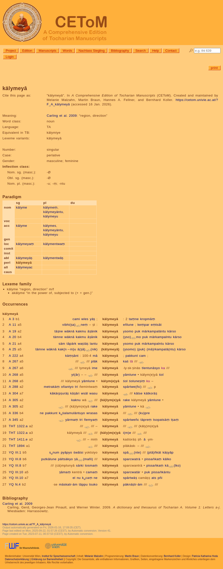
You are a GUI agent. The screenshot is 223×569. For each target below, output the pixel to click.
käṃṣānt (71, 356)
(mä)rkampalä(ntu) (161, 349)
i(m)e (127, 433)
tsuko (93, 484)
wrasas (91, 413)
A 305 (13, 400)
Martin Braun (132, 556)
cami (76, 319)
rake (126, 400)
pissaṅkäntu (160, 472)
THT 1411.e (18, 439)
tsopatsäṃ (161, 420)
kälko (167, 459)
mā (95, 356)
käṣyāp (168, 452)
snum (54, 452)
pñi (160, 478)
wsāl (84, 393)
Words (67, 50)
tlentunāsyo (151, 368)
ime (95, 368)
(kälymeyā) (110, 349)
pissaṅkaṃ (153, 459)
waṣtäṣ (83, 343)
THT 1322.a (18, 426)
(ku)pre (144, 413)
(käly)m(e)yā (148, 426)
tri (76, 387)
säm (62, 343)
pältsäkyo (65, 459)
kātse (138, 393)
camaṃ (92, 472)
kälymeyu (50, 216)
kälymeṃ (50, 207)
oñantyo (67, 387)
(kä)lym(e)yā (110, 400)
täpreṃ (145, 420)
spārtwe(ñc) (132, 387)
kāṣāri (75, 393)
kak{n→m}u (67, 349)
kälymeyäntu (53, 212)
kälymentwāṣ (53, 258)
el (74, 478)
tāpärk (71, 343)
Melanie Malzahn (94, 556)
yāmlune (129, 374)
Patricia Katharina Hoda (205, 556)
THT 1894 (17, 446)
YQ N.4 (15, 484)
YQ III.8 (15, 459)
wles (85, 319)
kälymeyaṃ (25, 244)
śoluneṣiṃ (137, 381)
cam (142, 356)
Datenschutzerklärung (17, 559)
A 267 (13, 361)
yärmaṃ (71, 420)
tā (131, 361)
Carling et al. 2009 (62, 115)
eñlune (128, 324)
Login (10, 57)
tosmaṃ (91, 465)
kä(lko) (173, 465)
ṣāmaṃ (65, 472)
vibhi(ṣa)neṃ (75, 324)
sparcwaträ (131, 459)
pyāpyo (66, 452)
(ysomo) (129, 349)
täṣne (58, 331)
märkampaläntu (154, 331)
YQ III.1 (15, 452)
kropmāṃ (147, 319)
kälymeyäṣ (24, 258)
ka (163, 368)
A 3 (11, 319)
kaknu (76, 400)
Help (155, 50)
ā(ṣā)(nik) (87, 349)
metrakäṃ (51, 387)
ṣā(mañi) (83, 459)
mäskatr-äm (68, 484)
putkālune (49, 459)
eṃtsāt (156, 324)
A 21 (12, 343)
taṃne (134, 319)
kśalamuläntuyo (72, 413)
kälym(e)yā (149, 374)
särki (80, 465)
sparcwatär (131, 472)
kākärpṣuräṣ (59, 393)
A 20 (12, 337)
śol (161, 374)
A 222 (13, 356)
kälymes (49, 226)
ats (153, 478)
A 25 (12, 349)
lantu (93, 343)
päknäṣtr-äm (133, 484)
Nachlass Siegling (91, 50)
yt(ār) (75, 374)
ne (42, 413)
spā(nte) (132, 452)
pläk (94, 361)
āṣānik (93, 331)
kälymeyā (110, 319)
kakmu (81, 331)
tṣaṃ (174, 420)
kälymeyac (24, 267)
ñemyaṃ (91, 420)
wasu (93, 393)
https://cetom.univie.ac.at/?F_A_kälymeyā (26, 524)
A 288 (13, 387)
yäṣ (92, 319)
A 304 (13, 393)
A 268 (13, 374)
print (214, 68)
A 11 (12, 324)
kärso (171, 331)
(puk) (141, 349)
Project (11, 50)
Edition (27, 50)
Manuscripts (47, 50)
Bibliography (120, 50)
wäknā (69, 331)
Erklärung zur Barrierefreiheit (47, 559)
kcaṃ (87, 478)
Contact (171, 50)
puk (137, 331)
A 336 (13, 413)
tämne (58, 337)
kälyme (21, 207)
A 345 (13, 420)
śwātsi (78, 452)
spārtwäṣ (130, 478)
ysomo (128, 331)
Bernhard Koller (172, 556)
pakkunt (131, 356)
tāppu (83, 484)
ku (148, 381)
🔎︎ (191, 50)
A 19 (12, 331)
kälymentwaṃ (54, 244)
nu (79, 478)
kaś (126, 361)
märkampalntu (160, 337)
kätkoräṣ (150, 393)
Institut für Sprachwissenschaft (58, 556)
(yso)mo (132, 337)
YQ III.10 (16, 472)
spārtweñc (131, 420)
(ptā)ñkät (154, 452)
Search (140, 50)
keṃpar (143, 324)
